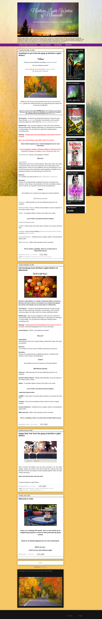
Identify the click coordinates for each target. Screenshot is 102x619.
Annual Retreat (23, 154)
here (58, 151)
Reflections (68, 45)
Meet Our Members (46, 45)
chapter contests (29, 233)
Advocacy (22, 202)
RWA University (23, 242)
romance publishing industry (50, 122)
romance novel (51, 62)
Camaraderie (23, 162)
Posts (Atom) (44, 567)
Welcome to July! (26, 499)
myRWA (21, 226)
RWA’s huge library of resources (48, 176)
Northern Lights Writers (26, 110)
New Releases (58, 45)
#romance (51, 488)
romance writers (49, 69)
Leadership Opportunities (27, 222)
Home (40, 562)
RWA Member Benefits (40, 198)
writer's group (48, 256)
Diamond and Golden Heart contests (50, 231)
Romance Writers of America (52, 110)
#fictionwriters (31, 488)
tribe (21, 103)
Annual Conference (25, 237)
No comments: (34, 254)
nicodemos (69, 615)
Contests (21, 231)
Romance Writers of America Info (28, 45)
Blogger (80, 615)
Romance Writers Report (26, 207)
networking (31, 120)
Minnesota (51, 113)
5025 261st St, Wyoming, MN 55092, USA (33, 490)
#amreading (25, 488)
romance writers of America (38, 256)
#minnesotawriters (26, 256)
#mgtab (37, 488)
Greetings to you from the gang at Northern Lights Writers (36, 571)
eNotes (21, 213)
